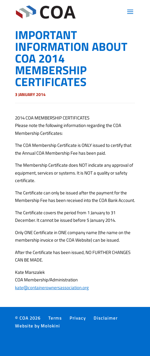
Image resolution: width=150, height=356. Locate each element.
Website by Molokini (37, 325)
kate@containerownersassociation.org (52, 287)
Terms (55, 317)
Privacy (78, 317)
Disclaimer (106, 317)
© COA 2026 (27, 317)
